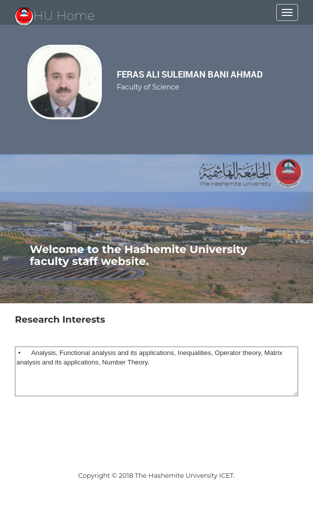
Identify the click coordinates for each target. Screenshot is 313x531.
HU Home (55, 15)
